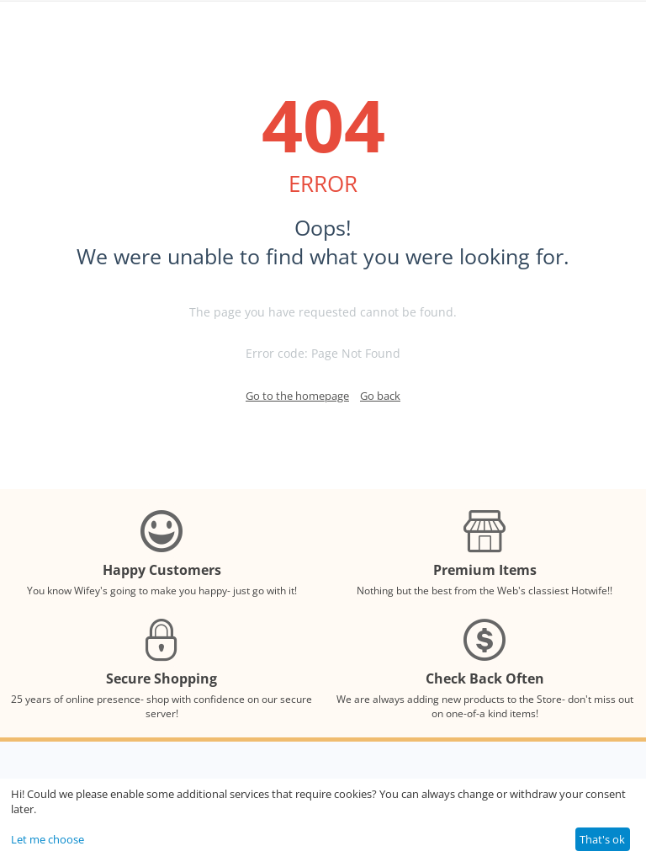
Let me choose (47, 839)
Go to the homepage (297, 395)
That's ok (602, 839)
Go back (380, 395)
